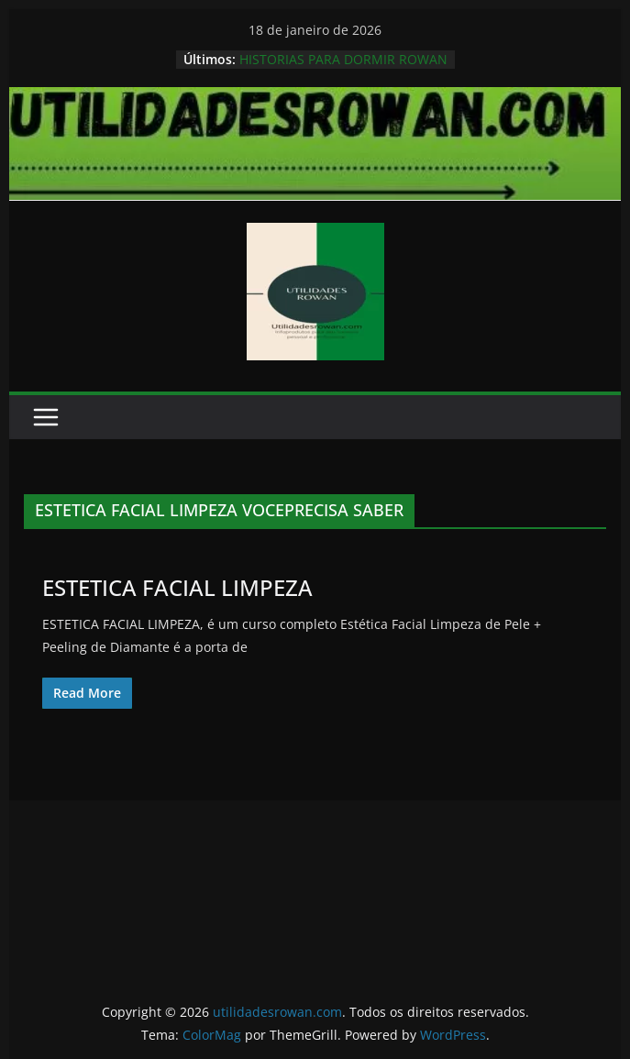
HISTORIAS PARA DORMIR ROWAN (343, 59)
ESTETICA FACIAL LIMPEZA (177, 587)
